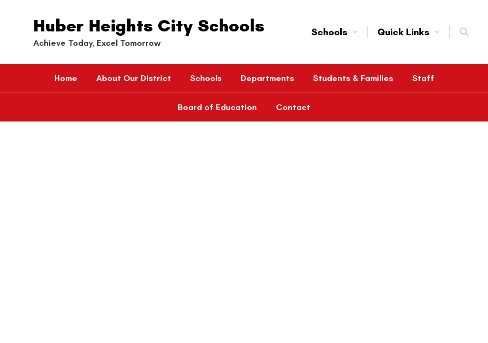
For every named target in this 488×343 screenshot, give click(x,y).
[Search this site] (464, 32)
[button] (334, 32)
